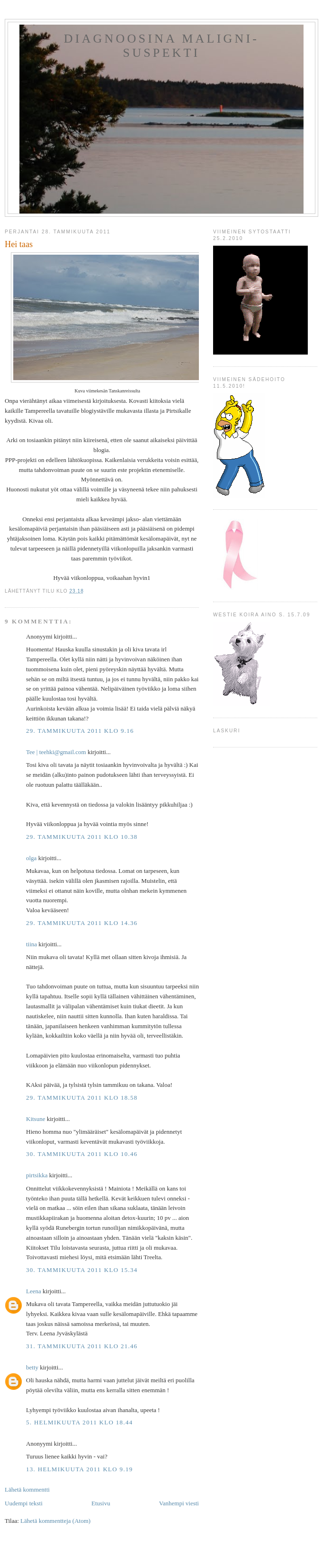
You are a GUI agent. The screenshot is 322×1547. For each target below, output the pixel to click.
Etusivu (100, 1503)
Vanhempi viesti (179, 1503)
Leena (33, 1291)
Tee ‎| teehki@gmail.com (56, 752)
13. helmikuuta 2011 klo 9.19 (79, 1469)
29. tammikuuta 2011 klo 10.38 (82, 836)
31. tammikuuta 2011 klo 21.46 (82, 1346)
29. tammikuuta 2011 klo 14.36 (82, 922)
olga (31, 858)
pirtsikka (37, 1175)
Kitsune (35, 1118)
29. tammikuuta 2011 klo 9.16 (80, 730)
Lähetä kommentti (27, 1489)
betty (32, 1367)
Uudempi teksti (24, 1503)
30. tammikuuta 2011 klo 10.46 (82, 1153)
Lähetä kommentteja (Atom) (55, 1520)
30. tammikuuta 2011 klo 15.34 (82, 1269)
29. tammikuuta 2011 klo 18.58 (82, 1097)
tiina (31, 944)
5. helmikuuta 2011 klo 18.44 (79, 1422)
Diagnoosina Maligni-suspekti (161, 46)
